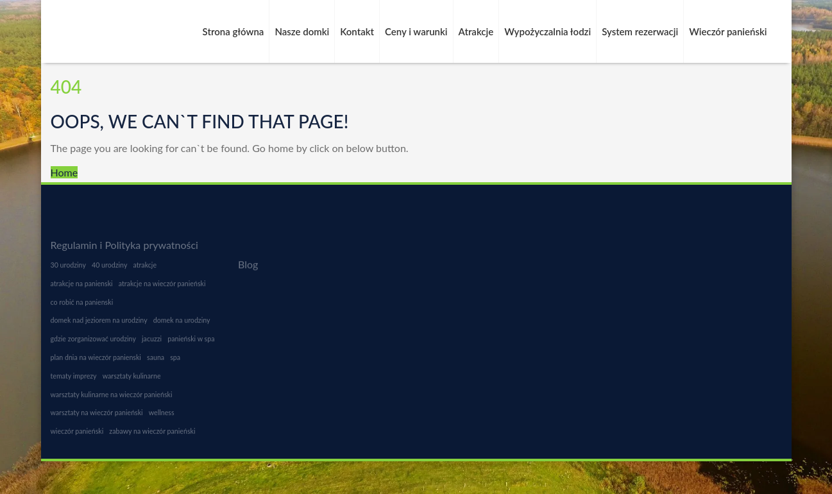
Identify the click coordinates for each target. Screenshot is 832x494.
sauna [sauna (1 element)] (155, 361)
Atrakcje (476, 31)
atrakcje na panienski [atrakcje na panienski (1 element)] (82, 288)
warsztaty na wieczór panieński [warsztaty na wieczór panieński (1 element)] (97, 417)
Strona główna (233, 31)
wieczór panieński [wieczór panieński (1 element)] (77, 435)
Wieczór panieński (728, 31)
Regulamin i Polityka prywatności (124, 245)
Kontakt (357, 31)
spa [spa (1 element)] (175, 361)
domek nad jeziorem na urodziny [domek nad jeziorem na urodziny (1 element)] (99, 324)
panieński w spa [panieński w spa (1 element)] (190, 343)
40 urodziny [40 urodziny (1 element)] (109, 269)
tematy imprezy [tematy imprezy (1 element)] (74, 380)
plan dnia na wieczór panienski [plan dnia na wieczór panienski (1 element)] (96, 361)
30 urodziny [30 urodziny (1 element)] (68, 269)
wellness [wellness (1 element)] (161, 417)
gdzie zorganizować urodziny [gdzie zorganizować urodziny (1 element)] (93, 343)
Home (64, 172)
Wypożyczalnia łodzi (547, 31)
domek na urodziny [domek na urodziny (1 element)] (181, 324)
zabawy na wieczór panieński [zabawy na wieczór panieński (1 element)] (152, 435)
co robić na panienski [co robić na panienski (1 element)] (82, 306)
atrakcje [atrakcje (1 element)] (145, 269)
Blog (248, 265)
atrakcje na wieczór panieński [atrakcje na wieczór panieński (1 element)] (162, 288)
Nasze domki (302, 31)
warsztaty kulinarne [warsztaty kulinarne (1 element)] (132, 380)
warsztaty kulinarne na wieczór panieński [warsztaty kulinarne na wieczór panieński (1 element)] (112, 399)
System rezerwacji (640, 31)
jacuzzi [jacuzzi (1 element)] (152, 343)
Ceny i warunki (416, 31)
